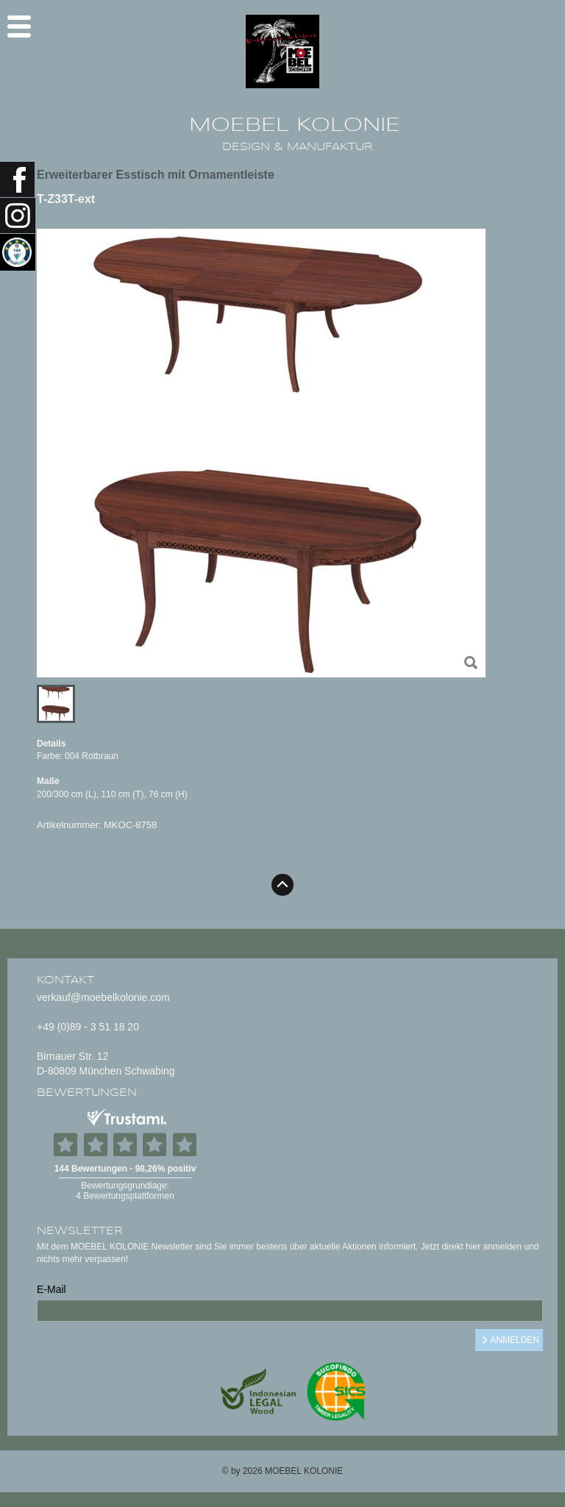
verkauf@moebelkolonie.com (103, 997)
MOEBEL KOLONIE (294, 125)
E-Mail (51, 1289)
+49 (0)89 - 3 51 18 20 (88, 1027)
